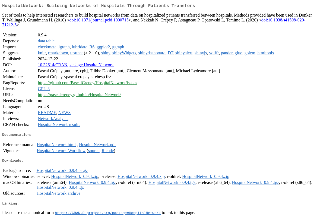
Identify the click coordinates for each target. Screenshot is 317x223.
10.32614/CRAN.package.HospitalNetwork (76, 66)
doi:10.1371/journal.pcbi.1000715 (99, 21)
